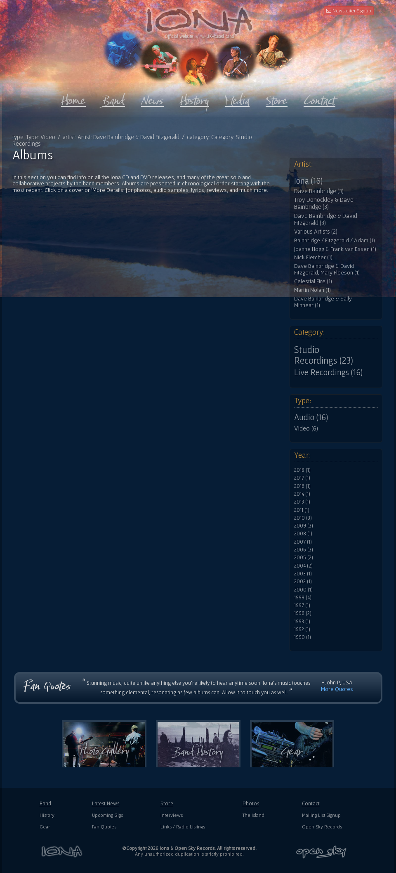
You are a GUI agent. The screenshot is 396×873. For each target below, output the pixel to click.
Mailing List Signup (321, 815)
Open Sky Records (322, 826)
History (47, 815)
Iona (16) (308, 180)
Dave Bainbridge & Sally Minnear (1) (323, 302)
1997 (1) (302, 605)
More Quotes (337, 689)
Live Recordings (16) (328, 372)
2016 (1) (302, 486)
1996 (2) (302, 613)
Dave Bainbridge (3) (319, 191)
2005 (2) (303, 558)
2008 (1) (303, 534)
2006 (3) (303, 550)
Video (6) (306, 428)
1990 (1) (302, 637)
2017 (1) (302, 478)
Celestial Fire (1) (313, 281)
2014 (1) (302, 494)
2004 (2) (303, 566)
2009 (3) (303, 526)
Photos (251, 803)
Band (45, 803)
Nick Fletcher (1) (313, 257)
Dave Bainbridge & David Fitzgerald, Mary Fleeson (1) (327, 269)
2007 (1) (303, 542)
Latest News (105, 803)
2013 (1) (302, 502)
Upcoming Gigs (107, 815)
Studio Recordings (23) (323, 355)
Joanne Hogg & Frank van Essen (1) (335, 249)
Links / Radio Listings (182, 826)
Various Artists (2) (315, 231)
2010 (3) (303, 518)
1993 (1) (302, 622)
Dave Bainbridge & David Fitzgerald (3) (325, 219)
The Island (253, 815)
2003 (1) (303, 574)
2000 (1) (303, 590)
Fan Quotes (104, 826)
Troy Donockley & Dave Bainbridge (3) (324, 203)
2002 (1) (303, 581)
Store (166, 803)
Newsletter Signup (348, 10)
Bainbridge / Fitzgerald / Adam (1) (334, 240)
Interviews (171, 815)
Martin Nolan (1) (312, 290)
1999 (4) (302, 598)
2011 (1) (301, 510)
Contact (311, 803)
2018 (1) (302, 470)
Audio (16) (311, 417)
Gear (45, 826)
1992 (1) (302, 629)
